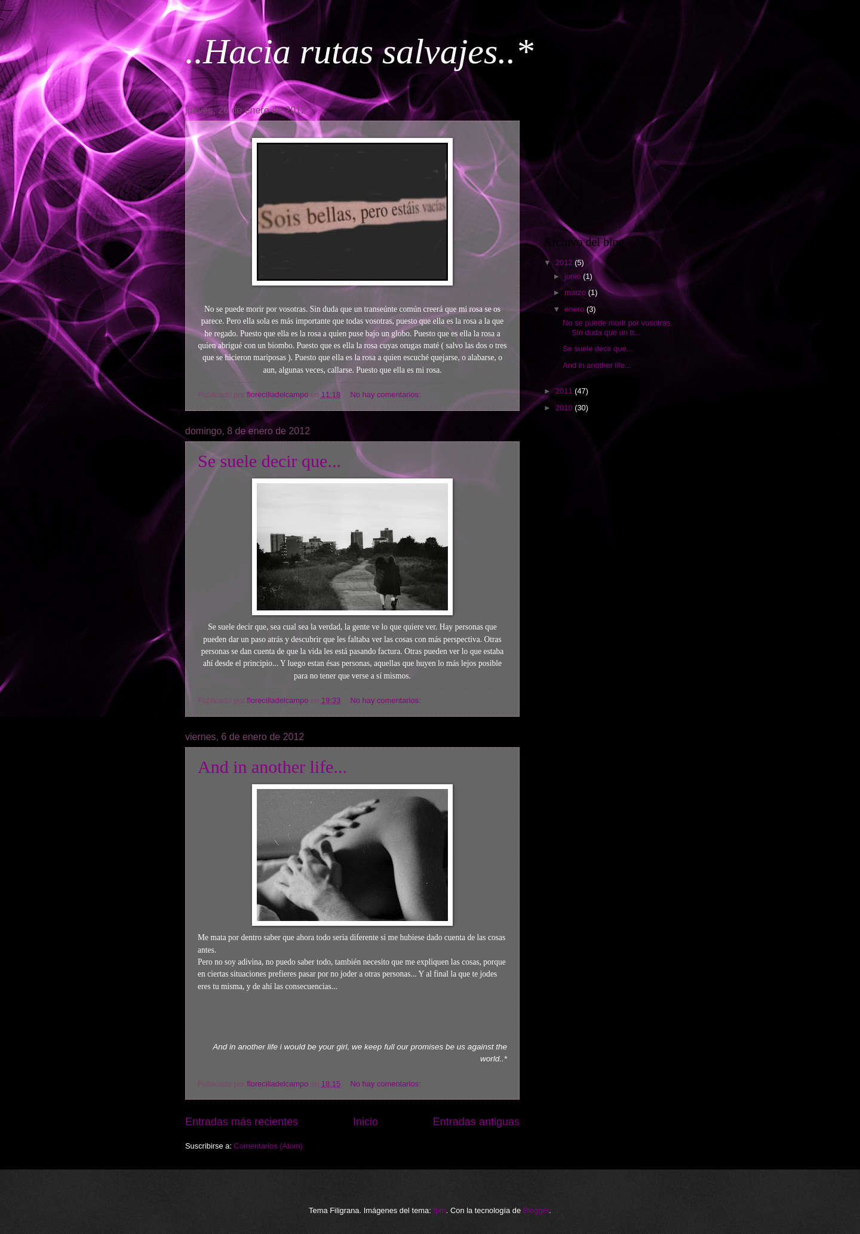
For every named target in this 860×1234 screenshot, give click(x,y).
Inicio (365, 1122)
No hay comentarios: (387, 394)
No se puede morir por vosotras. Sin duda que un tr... (617, 327)
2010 (565, 407)
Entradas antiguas (476, 1122)
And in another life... (272, 766)
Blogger (536, 1210)
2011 (565, 390)
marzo (576, 292)
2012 (565, 262)
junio (573, 276)
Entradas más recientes (241, 1122)
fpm (439, 1210)
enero (575, 309)
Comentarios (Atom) (268, 1145)
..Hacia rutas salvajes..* (359, 51)
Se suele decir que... (269, 461)
